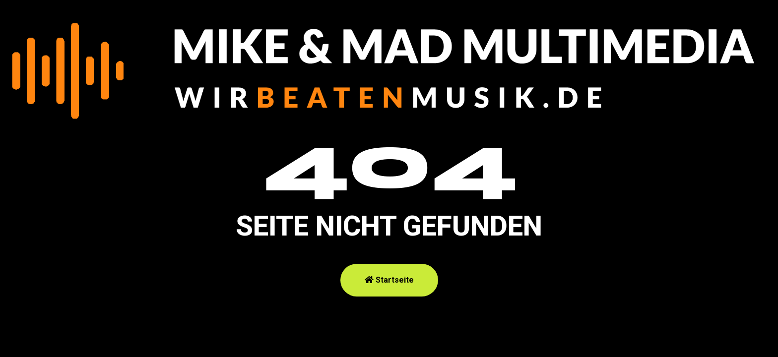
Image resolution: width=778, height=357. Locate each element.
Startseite (389, 280)
